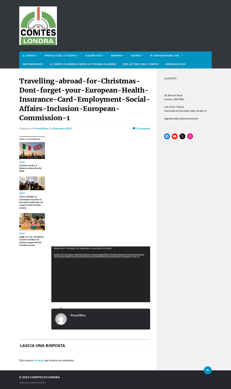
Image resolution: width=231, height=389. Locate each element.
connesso (39, 360)
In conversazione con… (165, 55)
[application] (100, 274)
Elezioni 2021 (93, 55)
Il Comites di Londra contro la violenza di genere (83, 64)
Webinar (116, 55)
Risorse (136, 55)
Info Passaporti (33, 64)
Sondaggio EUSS (175, 64)
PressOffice (41, 128)
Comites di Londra (45, 377)
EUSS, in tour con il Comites (141, 64)
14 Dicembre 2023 (61, 128)
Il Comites (29, 55)
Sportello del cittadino (60, 55)
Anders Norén (37, 382)
